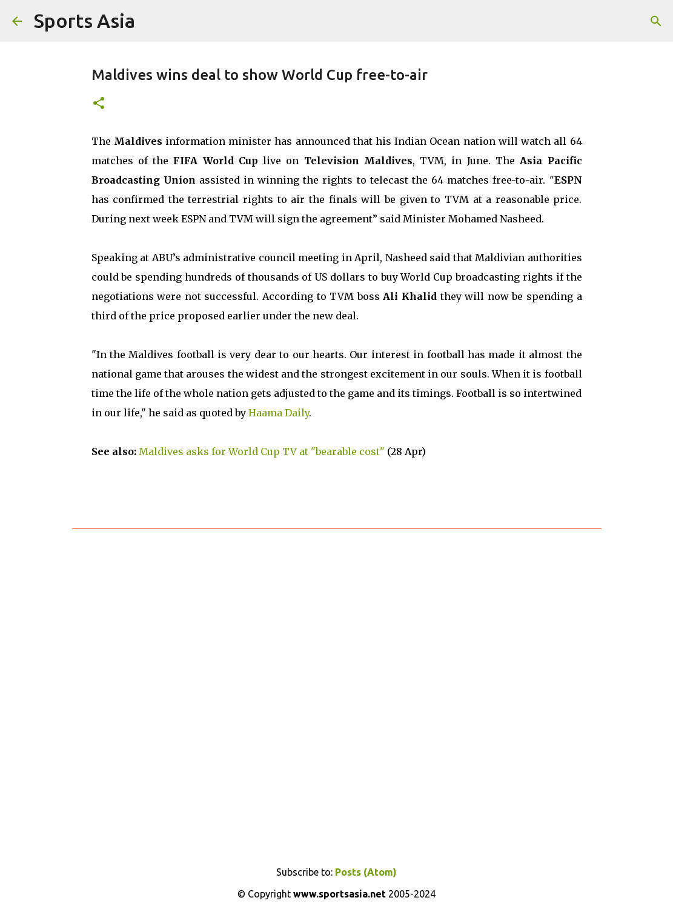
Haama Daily (278, 413)
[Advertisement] (336, 685)
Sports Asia (84, 21)
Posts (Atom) (366, 872)
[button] (98, 104)
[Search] (656, 21)
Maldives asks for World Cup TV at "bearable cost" (262, 451)
